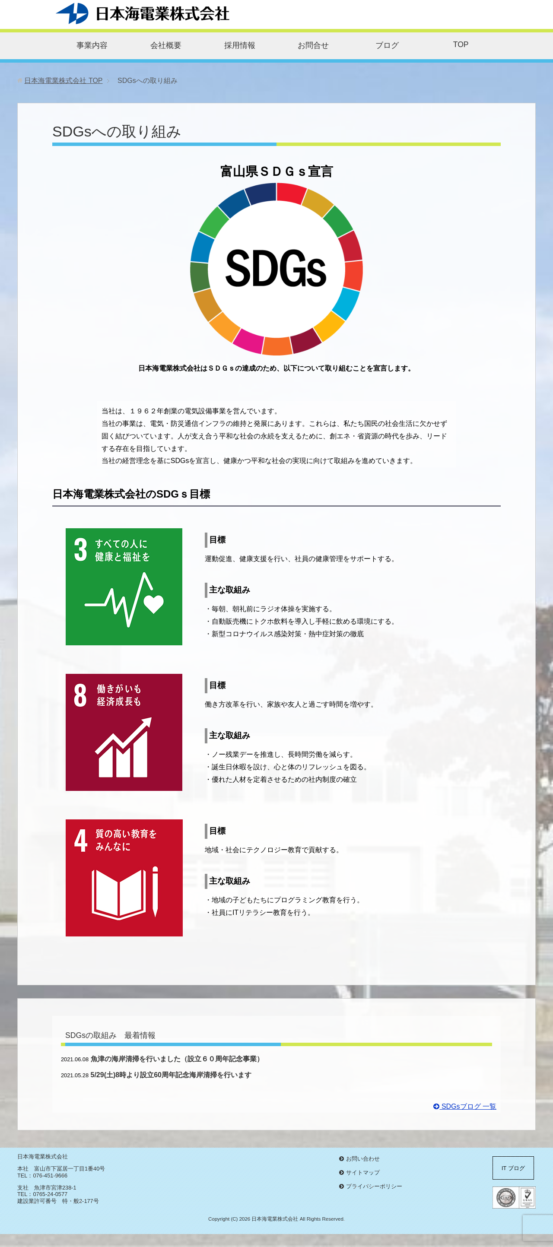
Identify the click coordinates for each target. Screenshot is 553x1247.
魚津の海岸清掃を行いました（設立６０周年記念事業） (177, 1059)
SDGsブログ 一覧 (464, 1106)
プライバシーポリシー (374, 1186)
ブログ (387, 45)
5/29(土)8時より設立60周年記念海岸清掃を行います (171, 1075)
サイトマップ (363, 1172)
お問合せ (313, 45)
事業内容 (92, 45)
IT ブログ (513, 1168)
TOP (461, 44)
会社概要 (165, 45)
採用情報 (239, 45)
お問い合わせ (363, 1158)
